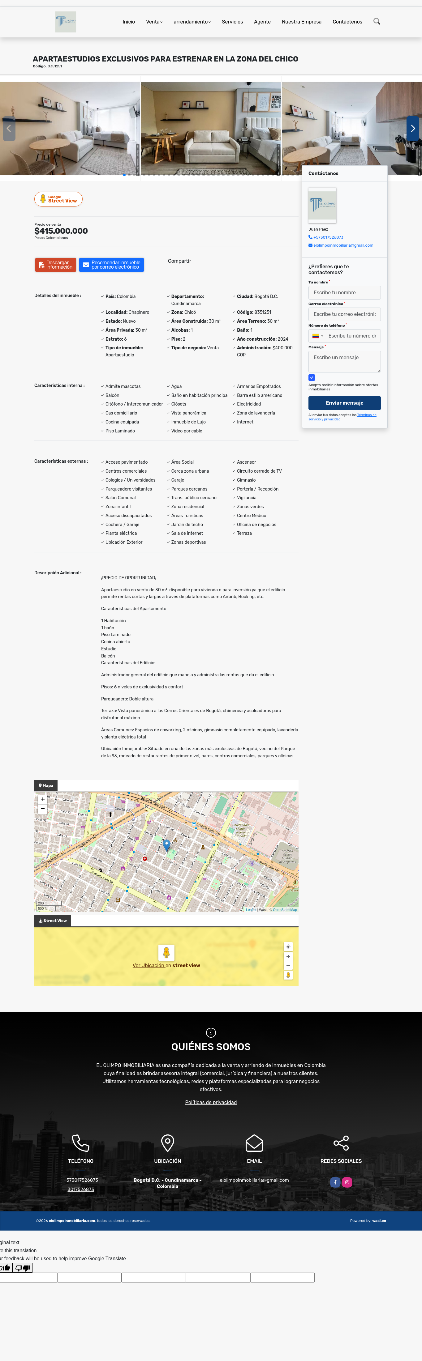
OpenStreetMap (285, 910)
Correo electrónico (326, 303)
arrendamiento (191, 22)
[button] (124, 175)
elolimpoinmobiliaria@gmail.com (343, 245)
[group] (70, 128)
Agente (262, 22)
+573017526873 (328, 237)
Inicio (129, 22)
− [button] (43, 809)
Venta (152, 22)
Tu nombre (319, 282)
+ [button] (43, 800)
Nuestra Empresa (301, 22)
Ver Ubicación (149, 965)
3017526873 (80, 1189)
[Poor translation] (22, 1268)
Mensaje (317, 347)
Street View (58, 199)
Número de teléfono (327, 325)
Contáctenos (347, 22)
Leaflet (251, 910)
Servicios (232, 22)
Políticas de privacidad (211, 1102)
